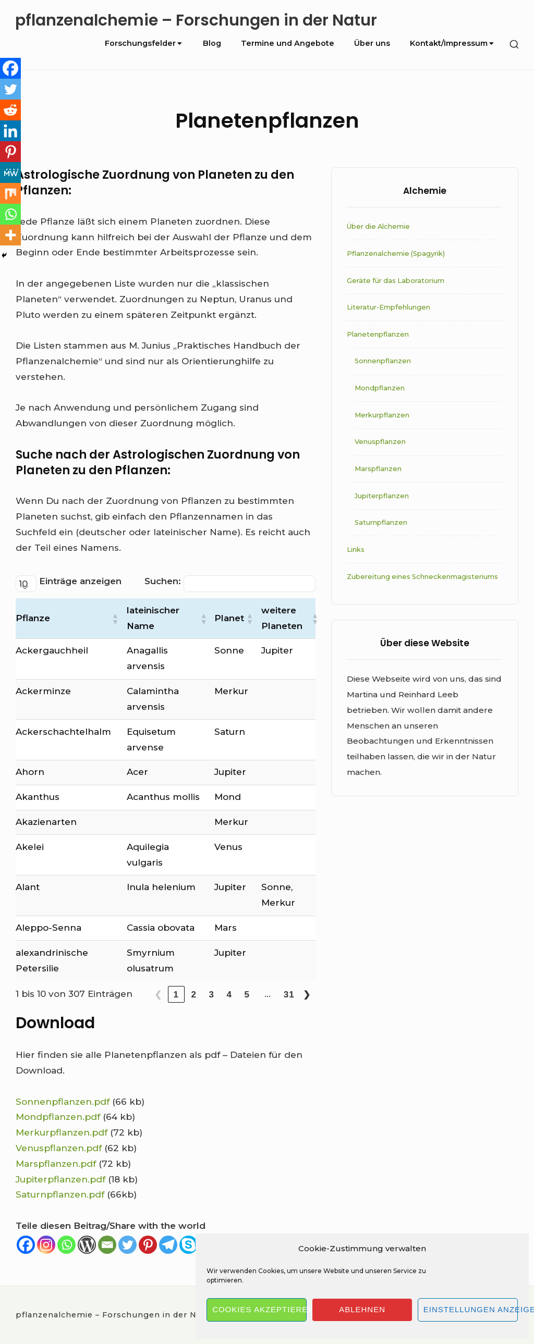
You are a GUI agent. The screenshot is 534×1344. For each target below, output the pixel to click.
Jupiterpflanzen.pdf (60, 1179)
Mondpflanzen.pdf (58, 1117)
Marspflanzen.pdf (56, 1163)
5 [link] (247, 995)
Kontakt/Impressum (452, 43)
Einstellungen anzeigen (470, 1309)
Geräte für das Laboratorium (395, 281)
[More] (10, 235)
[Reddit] (10, 110)
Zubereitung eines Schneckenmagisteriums (422, 577)
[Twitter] (127, 1245)
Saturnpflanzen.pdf (60, 1194)
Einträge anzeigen (80, 581)
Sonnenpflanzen (383, 361)
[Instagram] (46, 1245)
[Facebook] (26, 1245)
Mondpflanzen (380, 388)
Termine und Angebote (287, 43)
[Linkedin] (10, 130)
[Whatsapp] (66, 1245)
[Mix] (10, 193)
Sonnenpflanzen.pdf (63, 1101)
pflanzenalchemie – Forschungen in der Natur (196, 20)
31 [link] (289, 995)
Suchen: (162, 581)
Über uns (372, 43)
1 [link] (176, 995)
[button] (115, 618)
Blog (212, 43)
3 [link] (211, 995)
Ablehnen (362, 1309)
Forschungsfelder (144, 43)
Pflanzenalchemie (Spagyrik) (396, 253)
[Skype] (188, 1245)
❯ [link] (307, 995)
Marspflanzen (378, 469)
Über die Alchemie (378, 226)
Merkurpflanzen (382, 415)
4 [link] (229, 995)
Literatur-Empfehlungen (388, 307)
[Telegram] (168, 1245)
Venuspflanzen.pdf (59, 1148)
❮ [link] (158, 995)
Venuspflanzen (380, 442)
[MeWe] (10, 172)
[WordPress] (87, 1245)
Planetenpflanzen (378, 334)
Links (356, 549)
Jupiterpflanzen (382, 496)
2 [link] (194, 995)
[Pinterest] (148, 1245)
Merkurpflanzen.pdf (61, 1132)
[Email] (107, 1245)
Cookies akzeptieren (259, 1309)
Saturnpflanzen (381, 522)
